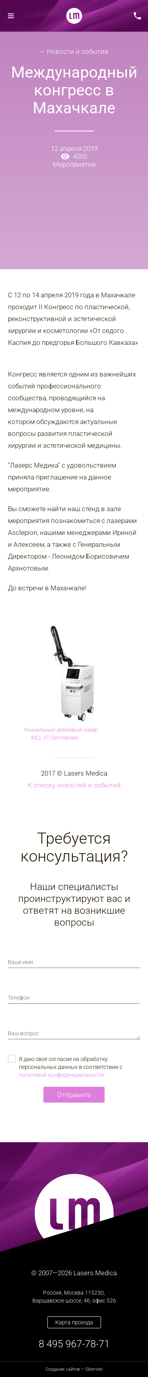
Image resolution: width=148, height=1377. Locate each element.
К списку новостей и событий (74, 785)
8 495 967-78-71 (74, 1344)
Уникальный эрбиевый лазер (60, 730)
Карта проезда (74, 1322)
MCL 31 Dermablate (54, 737)
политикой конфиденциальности (61, 1075)
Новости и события (77, 51)
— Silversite (74, 1369)
